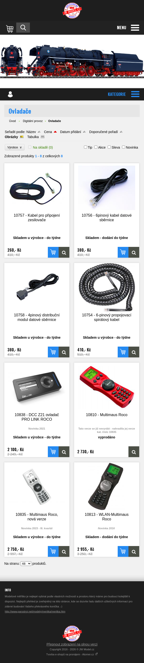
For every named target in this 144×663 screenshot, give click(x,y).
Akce (101, 147)
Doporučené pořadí (103, 132)
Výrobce (14, 147)
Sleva (115, 147)
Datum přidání (70, 132)
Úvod (12, 121)
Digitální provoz (33, 121)
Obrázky (11, 137)
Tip (90, 147)
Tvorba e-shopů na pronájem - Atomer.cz (72, 654)
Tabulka (33, 137)
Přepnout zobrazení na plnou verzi (71, 644)
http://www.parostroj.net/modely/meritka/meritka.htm (35, 611)
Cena (48, 132)
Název (31, 132)
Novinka (132, 147)
